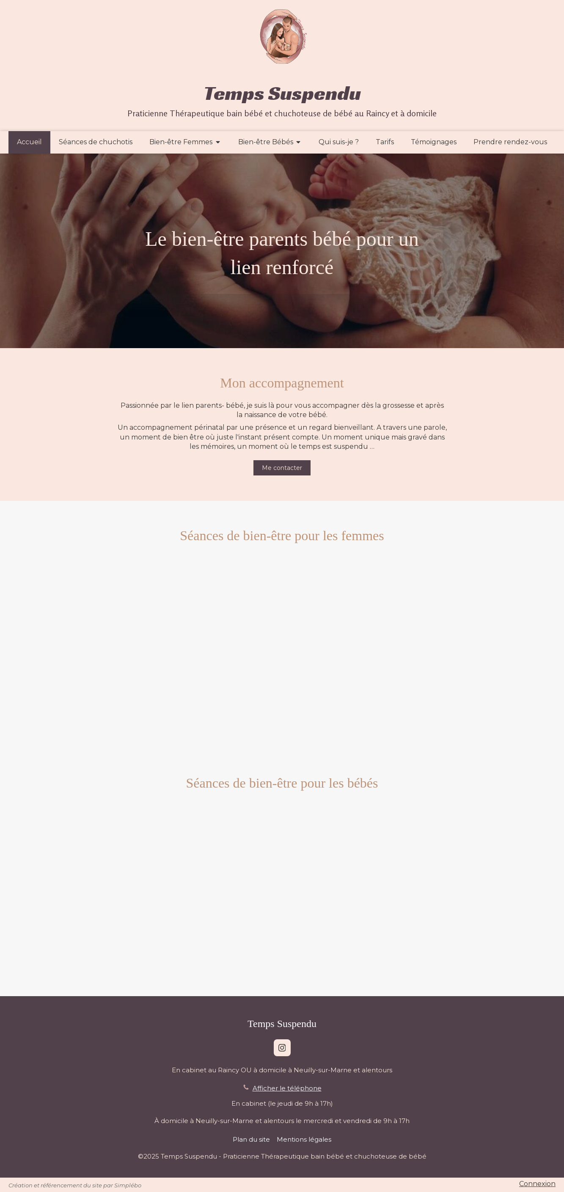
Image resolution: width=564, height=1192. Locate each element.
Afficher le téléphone (287, 1088)
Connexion (537, 1184)
